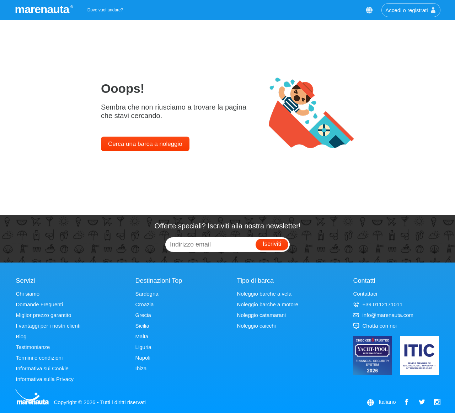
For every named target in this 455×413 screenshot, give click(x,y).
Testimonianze (33, 347)
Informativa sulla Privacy (45, 379)
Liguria (143, 347)
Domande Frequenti (39, 304)
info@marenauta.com (383, 315)
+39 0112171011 (377, 304)
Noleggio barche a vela (264, 294)
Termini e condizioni (39, 358)
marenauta (43, 9)
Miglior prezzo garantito (43, 315)
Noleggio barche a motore (268, 304)
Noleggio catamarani (261, 315)
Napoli (143, 358)
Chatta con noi (375, 326)
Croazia (144, 304)
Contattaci (365, 294)
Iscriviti (272, 243)
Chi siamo (28, 294)
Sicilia (142, 326)
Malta (142, 336)
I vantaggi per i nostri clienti (48, 326)
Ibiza (141, 368)
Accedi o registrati (410, 10)
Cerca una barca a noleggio (145, 144)
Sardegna (147, 294)
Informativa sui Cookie (42, 368)
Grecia (143, 315)
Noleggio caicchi (256, 326)
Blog (21, 336)
